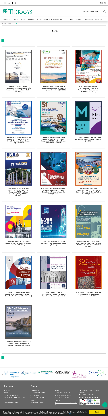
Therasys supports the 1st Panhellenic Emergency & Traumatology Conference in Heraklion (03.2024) (88, 89)
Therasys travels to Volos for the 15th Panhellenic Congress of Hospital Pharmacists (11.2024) (18, 343)
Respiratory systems (93, 19)
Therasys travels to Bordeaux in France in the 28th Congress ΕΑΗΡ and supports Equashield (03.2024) (53, 88)
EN (101, 3)
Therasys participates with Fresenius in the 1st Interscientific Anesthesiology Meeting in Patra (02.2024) (18, 89)
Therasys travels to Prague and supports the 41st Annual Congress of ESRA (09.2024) (18, 243)
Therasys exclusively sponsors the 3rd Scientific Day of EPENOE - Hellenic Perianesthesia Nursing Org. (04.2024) (18, 140)
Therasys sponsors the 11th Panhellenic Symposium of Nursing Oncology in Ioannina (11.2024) (53, 294)
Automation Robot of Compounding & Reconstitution (43, 19)
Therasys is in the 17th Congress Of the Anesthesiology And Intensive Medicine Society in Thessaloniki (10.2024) (89, 244)
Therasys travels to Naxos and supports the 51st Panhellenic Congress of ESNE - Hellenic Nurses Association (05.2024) (53, 140)
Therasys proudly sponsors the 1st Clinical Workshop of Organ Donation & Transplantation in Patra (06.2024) (53, 191)
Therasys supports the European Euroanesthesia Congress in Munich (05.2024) (88, 139)
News (16, 19)
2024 (15, 23)
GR (105, 3)
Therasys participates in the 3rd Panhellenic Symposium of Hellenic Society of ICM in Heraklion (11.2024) (18, 294)
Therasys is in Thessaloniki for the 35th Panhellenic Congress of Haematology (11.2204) (88, 294)
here (5, 413)
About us (7, 19)
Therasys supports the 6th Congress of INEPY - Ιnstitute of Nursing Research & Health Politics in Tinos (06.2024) (89, 191)
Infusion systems (75, 19)
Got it (97, 410)
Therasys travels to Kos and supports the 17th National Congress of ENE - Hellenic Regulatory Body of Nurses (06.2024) (18, 192)
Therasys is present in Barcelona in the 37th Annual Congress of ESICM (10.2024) (53, 243)
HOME (4, 23)
